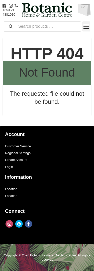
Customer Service (18, 146)
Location (11, 189)
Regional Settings (18, 153)
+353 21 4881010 (10, 10)
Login (9, 167)
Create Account (16, 160)
